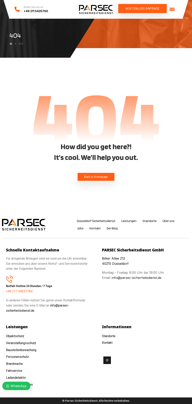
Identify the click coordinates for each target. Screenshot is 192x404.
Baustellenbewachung (21, 350)
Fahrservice (14, 371)
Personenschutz (17, 357)
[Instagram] (107, 360)
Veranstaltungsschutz (21, 343)
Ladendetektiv (16, 378)
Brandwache (14, 364)
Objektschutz (15, 336)
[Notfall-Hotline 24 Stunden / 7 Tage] (9, 278)
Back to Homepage (96, 176)
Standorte (108, 336)
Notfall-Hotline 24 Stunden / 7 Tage (29, 286)
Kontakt (107, 343)
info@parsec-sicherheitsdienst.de (136, 278)
